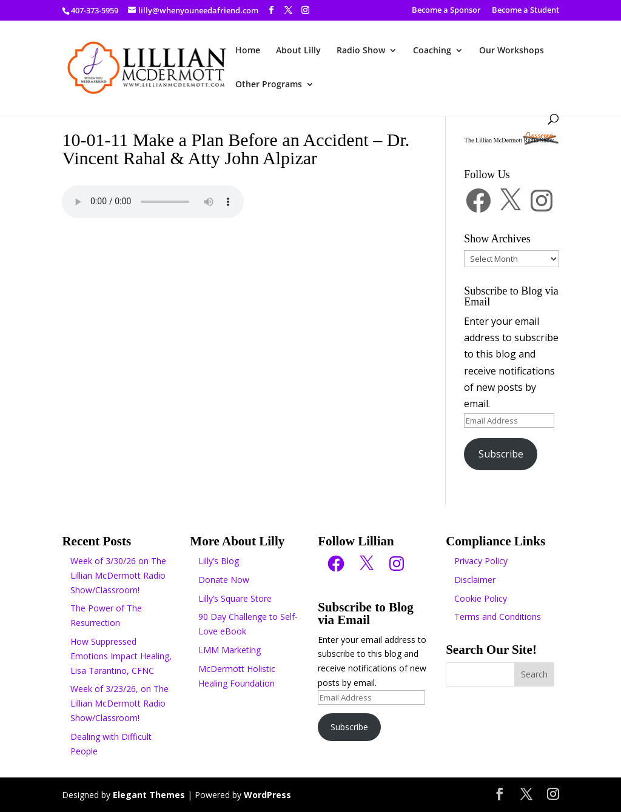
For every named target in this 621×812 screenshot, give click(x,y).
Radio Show (361, 51)
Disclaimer (474, 579)
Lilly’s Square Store (235, 598)
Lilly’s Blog (218, 561)
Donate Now (223, 579)
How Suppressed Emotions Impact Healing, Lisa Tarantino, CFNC (121, 656)
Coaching (432, 51)
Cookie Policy (480, 598)
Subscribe (500, 454)
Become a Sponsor (446, 10)
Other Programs (268, 85)
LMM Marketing (229, 650)
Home (247, 51)
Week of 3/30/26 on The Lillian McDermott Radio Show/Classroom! (118, 575)
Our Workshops (511, 51)
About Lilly (298, 51)
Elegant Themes (149, 794)
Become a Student (525, 10)
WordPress (267, 794)
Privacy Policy (481, 561)
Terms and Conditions (497, 616)
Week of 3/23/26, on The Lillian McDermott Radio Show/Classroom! (119, 703)
